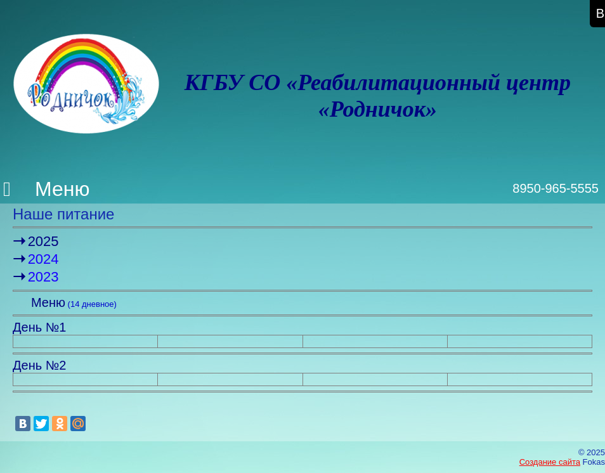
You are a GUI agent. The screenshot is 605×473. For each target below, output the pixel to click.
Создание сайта (549, 462)
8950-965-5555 (555, 188)
